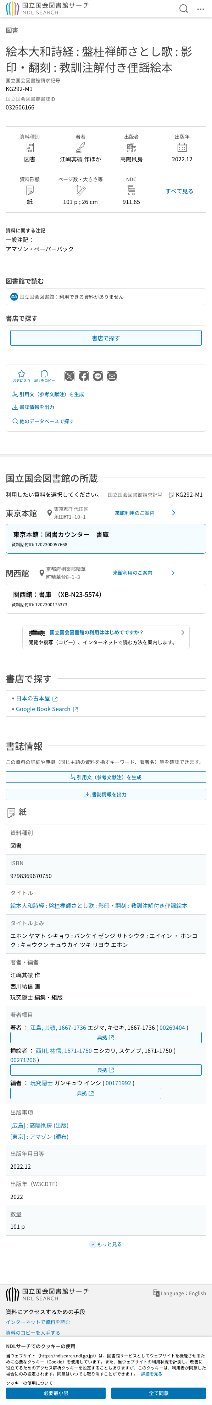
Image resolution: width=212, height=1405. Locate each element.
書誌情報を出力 (33, 407)
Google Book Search (47, 708)
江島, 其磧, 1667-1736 (58, 1027)
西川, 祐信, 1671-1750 (64, 1050)
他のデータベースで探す (43, 421)
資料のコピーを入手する (33, 1332)
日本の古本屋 (37, 698)
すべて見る (179, 191)
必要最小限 (56, 1392)
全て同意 (159, 1392)
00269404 (172, 1027)
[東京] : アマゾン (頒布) (39, 1136)
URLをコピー (44, 376)
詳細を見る (151, 1374)
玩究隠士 (41, 1082)
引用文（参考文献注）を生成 (48, 394)
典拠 (106, 1037)
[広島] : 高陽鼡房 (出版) (39, 1125)
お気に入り (21, 376)
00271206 (23, 1059)
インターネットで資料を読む (38, 1321)
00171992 (118, 1082)
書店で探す (106, 338)
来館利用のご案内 (146, 512)
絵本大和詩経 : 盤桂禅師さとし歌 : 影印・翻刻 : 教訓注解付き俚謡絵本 (99, 905)
